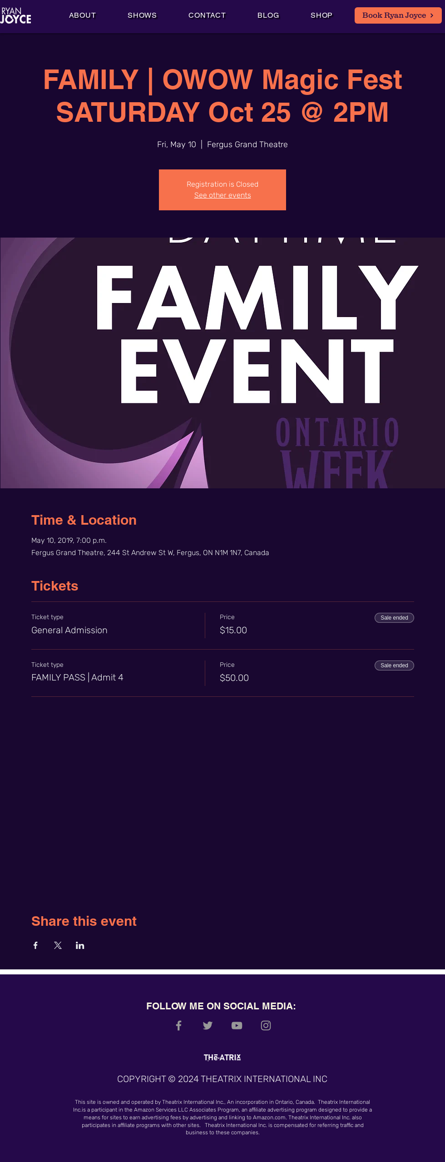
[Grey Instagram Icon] (265, 1025)
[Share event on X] (58, 945)
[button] (142, 15)
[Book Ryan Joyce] (398, 15)
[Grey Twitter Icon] (207, 1025)
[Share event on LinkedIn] (80, 945)
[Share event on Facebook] (35, 945)
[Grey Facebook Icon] (178, 1025)
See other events (222, 195)
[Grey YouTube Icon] (236, 1025)
